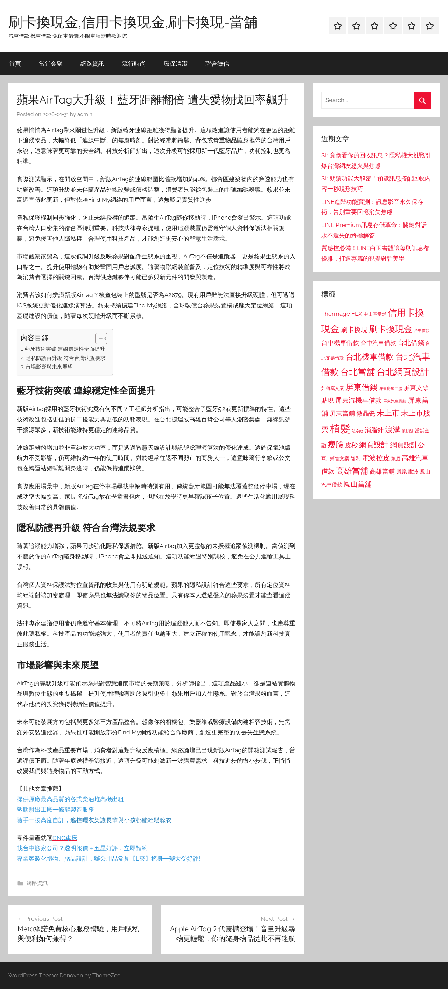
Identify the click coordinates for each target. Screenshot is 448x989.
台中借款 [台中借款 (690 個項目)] (421, 330)
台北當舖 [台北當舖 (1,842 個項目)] (357, 372)
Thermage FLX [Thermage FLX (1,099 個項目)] (341, 313)
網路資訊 (92, 63)
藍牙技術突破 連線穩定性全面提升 (65, 349)
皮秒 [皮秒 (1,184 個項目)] (351, 445)
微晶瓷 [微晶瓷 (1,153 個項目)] (365, 413)
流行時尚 (134, 63)
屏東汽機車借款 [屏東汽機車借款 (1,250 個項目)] (358, 400)
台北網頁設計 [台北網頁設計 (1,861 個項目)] (403, 372)
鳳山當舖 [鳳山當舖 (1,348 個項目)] (358, 484)
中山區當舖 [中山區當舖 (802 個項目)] (375, 314)
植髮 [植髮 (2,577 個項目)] (340, 428)
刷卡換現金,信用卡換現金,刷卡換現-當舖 (133, 21)
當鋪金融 (51, 63)
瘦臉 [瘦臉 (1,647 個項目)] (336, 444)
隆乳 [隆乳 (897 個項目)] (355, 458)
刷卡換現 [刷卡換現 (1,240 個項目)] (354, 329)
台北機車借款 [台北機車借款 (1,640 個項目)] (369, 356)
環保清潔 (176, 63)
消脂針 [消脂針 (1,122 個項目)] (374, 430)
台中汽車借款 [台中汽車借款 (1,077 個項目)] (378, 342)
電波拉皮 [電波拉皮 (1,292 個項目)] (376, 458)
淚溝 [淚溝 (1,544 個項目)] (392, 429)
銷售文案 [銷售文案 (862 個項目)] (339, 458)
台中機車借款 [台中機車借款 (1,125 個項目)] (340, 342)
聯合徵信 (217, 63)
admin (84, 114)
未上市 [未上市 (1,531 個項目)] (388, 412)
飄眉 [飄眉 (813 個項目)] (395, 458)
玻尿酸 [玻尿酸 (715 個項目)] (407, 431)
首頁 (15, 63)
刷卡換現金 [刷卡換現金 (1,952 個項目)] (391, 328)
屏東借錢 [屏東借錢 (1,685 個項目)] (361, 387)
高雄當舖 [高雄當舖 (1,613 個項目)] (352, 470)
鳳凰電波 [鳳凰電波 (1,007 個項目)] (407, 471)
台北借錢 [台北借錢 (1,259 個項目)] (411, 342)
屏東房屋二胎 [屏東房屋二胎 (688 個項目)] (390, 388)
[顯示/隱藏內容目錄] (98, 338)
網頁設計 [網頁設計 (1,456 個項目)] (373, 444)
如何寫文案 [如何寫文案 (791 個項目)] (332, 388)
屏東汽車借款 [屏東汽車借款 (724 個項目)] (394, 401)
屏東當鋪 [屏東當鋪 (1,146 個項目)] (342, 413)
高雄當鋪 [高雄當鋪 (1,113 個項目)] (382, 471)
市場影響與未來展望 (49, 367)
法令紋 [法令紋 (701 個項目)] (357, 431)
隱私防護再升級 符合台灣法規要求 (66, 358)
